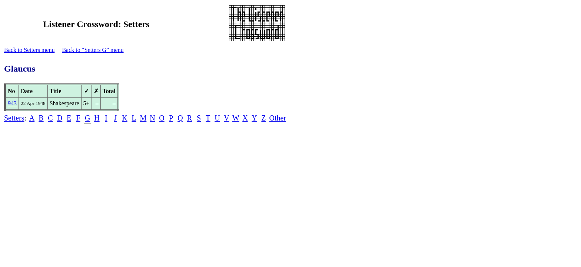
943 (12, 103)
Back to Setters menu (29, 50)
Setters (14, 118)
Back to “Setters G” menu (92, 50)
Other (277, 118)
